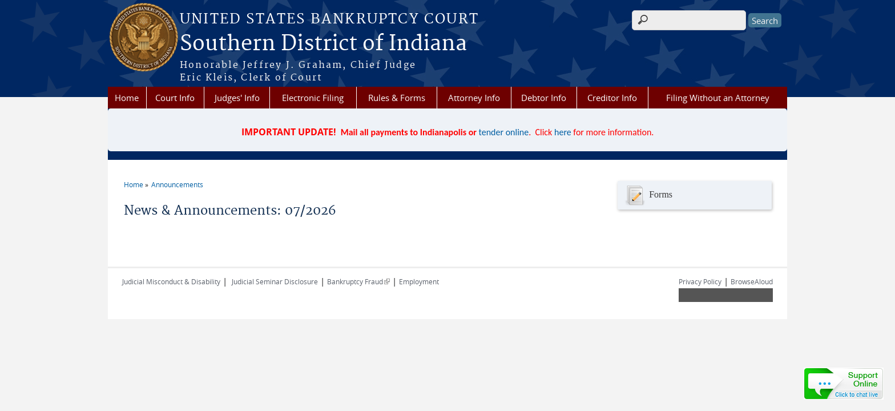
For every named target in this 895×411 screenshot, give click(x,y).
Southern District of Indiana (323, 44)
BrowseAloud (752, 281)
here (562, 132)
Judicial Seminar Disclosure (275, 281)
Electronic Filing (313, 97)
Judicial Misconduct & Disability (171, 281)
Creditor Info (612, 97)
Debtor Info (543, 97)
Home (127, 97)
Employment (419, 281)
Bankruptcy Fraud (358, 281)
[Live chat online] (844, 384)
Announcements (177, 184)
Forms (647, 195)
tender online (504, 132)
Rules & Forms (396, 97)
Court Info (175, 97)
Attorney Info (474, 97)
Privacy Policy (700, 281)
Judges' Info (237, 97)
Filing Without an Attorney (717, 97)
